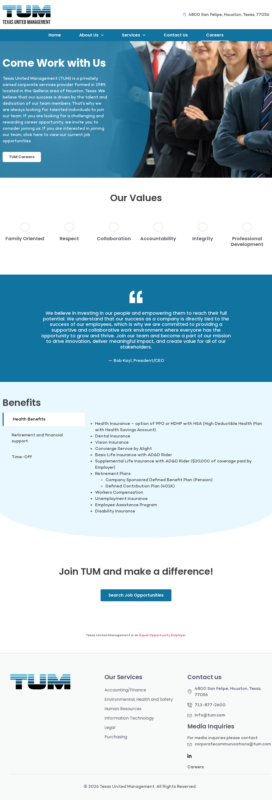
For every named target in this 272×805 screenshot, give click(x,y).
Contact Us (176, 35)
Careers (215, 35)
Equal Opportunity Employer (162, 640)
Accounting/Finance (125, 695)
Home (54, 35)
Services (133, 35)
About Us (91, 35)
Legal (109, 732)
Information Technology (129, 723)
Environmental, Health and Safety (138, 704)
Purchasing (115, 742)
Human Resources (122, 714)
